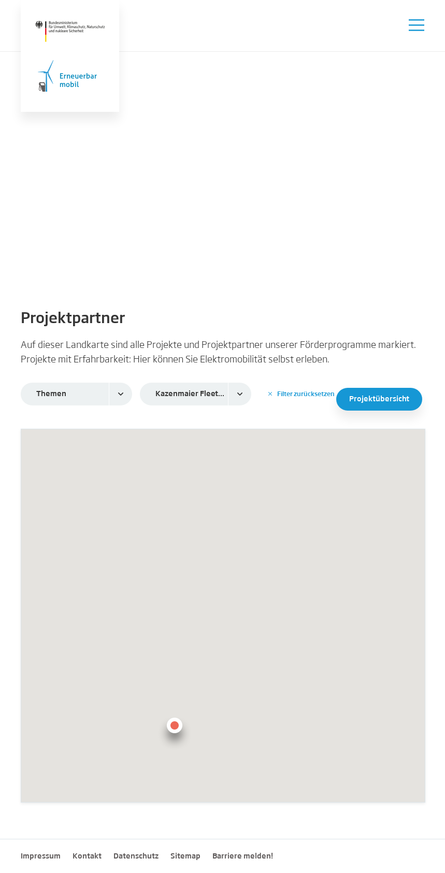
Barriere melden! (242, 856)
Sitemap (185, 856)
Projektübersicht (379, 399)
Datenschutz (136, 856)
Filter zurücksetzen (301, 394)
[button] (174, 731)
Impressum (41, 856)
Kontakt (87, 856)
